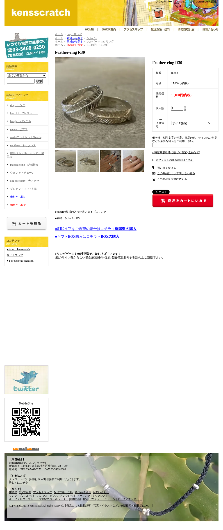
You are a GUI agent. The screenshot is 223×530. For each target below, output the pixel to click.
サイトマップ (15, 255)
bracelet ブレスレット (24, 113)
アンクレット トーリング (75, 495)
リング (13, 495)
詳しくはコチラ (18, 482)
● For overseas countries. (20, 260)
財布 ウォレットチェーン (99, 499)
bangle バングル (20, 121)
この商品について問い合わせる (176, 173)
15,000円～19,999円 (97, 44)
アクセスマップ (42, 492)
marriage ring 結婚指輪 (24, 164)
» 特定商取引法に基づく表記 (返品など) (176, 152)
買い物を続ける (166, 168)
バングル (43, 495)
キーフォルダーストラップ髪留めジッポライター (38, 499)
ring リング (17, 105)
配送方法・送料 (63, 492)
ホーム (59, 34)
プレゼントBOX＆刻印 (23, 189)
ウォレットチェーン (22, 172)
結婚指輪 (75, 499)
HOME (13, 492)
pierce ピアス (18, 129)
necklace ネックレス (23, 145)
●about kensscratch (18, 249)
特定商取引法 (83, 492)
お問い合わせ (101, 492)
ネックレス (99, 495)
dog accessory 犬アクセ (24, 180)
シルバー (91, 38)
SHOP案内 (25, 492)
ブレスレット (27, 495)
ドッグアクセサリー (129, 499)
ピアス (54, 495)
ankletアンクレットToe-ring (26, 137)
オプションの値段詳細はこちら (174, 160)
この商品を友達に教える (172, 179)
